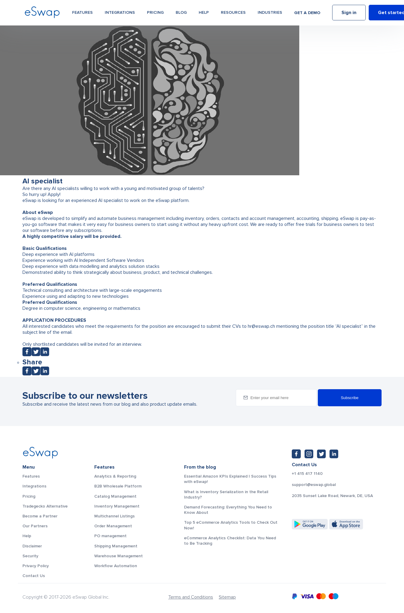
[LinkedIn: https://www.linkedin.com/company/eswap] (333, 453)
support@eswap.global (314, 484)
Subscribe (350, 397)
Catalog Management (115, 496)
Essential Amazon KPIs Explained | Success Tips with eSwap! (230, 479)
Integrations (120, 12)
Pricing (155, 12)
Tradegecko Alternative (45, 506)
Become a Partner (39, 516)
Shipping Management (115, 546)
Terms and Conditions (190, 597)
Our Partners (35, 526)
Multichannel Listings (114, 516)
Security (30, 555)
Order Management (113, 526)
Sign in (348, 13)
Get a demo (307, 12)
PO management (110, 535)
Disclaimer (32, 546)
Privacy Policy (35, 565)
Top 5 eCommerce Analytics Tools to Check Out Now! (230, 525)
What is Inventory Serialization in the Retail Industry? (226, 494)
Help (204, 12)
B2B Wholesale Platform (118, 486)
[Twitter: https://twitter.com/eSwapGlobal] (321, 453)
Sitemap (227, 597)
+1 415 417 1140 (307, 473)
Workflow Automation (115, 565)
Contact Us (33, 575)
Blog (181, 12)
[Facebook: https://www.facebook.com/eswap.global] (296, 453)
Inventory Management (116, 506)
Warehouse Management (118, 555)
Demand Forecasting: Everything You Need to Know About (228, 510)
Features (82, 12)
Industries (270, 12)
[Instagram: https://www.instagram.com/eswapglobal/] (308, 453)
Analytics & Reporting (115, 476)
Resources (233, 12)
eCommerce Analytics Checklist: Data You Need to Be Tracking (230, 540)
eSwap (346, 218)
